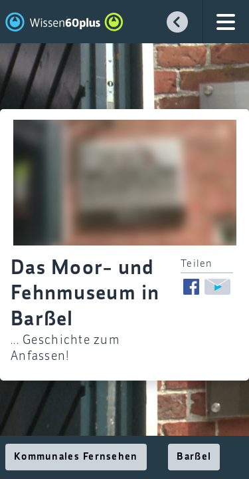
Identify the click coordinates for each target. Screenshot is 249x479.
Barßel (194, 457)
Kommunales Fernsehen (76, 457)
